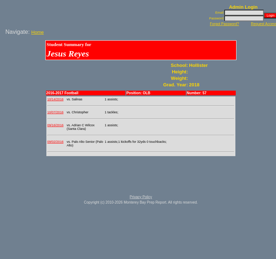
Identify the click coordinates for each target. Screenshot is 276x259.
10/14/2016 (55, 99)
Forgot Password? (224, 24)
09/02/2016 (55, 142)
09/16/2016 (55, 125)
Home (37, 32)
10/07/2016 (55, 112)
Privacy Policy (141, 197)
